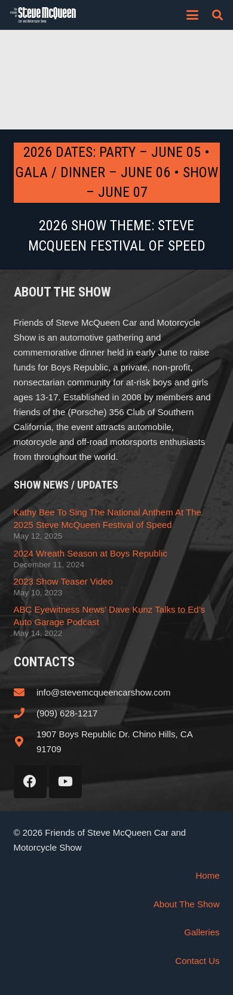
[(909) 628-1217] (25, 712)
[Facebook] (30, 781)
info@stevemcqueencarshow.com (103, 692)
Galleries (201, 932)
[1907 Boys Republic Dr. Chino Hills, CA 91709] (25, 741)
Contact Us (197, 961)
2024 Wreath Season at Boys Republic (90, 553)
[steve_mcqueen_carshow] (43, 15)
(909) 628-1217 (67, 713)
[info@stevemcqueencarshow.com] (25, 692)
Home (207, 875)
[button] (192, 15)
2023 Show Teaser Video (63, 581)
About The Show (187, 904)
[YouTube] (65, 781)
